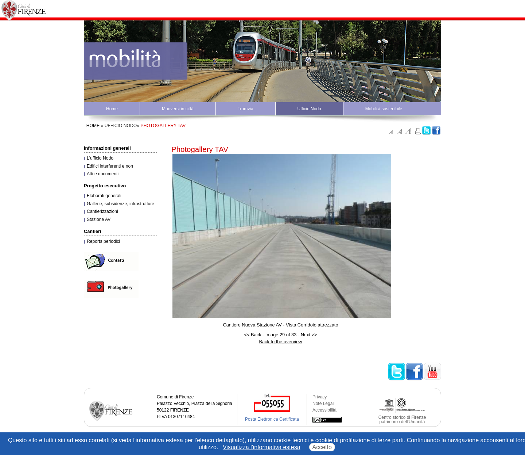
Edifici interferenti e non (110, 166)
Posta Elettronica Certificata (272, 419)
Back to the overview (280, 341)
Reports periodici (103, 241)
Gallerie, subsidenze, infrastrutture (120, 203)
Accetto (322, 447)
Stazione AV (98, 219)
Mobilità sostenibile (383, 108)
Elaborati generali (104, 195)
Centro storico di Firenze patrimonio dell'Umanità (402, 419)
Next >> (309, 334)
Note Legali (323, 403)
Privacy (319, 396)
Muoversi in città (178, 108)
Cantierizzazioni (102, 211)
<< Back (252, 334)
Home (112, 108)
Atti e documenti (102, 173)
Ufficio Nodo (309, 108)
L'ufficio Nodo (100, 158)
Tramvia (245, 108)
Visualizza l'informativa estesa (261, 447)
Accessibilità (324, 410)
